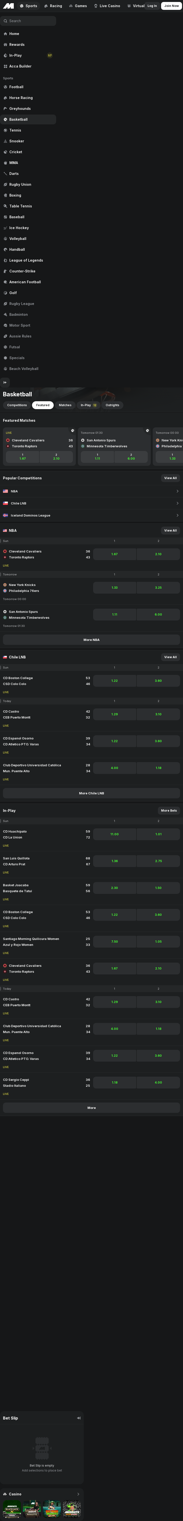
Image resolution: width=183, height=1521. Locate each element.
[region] (28, 195)
